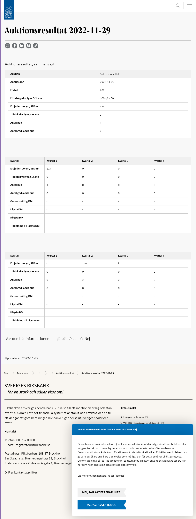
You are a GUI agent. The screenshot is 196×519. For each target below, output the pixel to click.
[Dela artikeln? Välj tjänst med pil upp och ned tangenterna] (22, 45)
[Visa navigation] (189, 6)
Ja (75, 338)
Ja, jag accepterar (101, 504)
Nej (87, 338)
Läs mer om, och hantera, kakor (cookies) (101, 475)
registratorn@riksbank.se (33, 445)
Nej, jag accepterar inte (101, 492)
